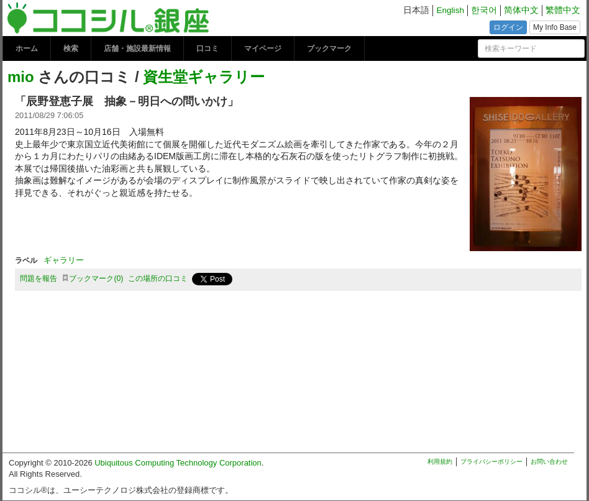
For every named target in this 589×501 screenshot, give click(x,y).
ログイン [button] (508, 27)
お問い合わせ (549, 461)
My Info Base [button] (555, 27)
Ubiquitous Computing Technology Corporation (178, 462)
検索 (70, 48)
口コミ (207, 48)
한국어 (484, 10)
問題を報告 (38, 278)
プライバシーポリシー (491, 461)
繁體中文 (563, 10)
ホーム (27, 48)
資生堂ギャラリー (204, 76)
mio (20, 76)
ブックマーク (329, 48)
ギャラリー (63, 260)
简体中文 (521, 10)
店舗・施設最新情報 (137, 48)
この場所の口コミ (158, 278)
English (450, 10)
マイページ (262, 48)
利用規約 (439, 461)
